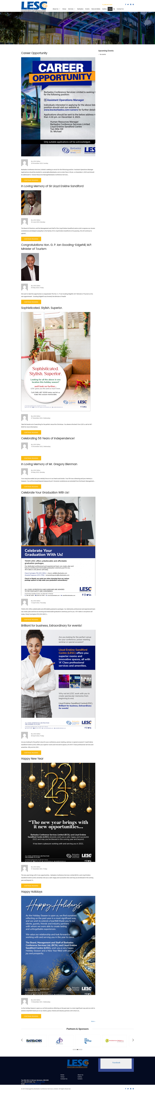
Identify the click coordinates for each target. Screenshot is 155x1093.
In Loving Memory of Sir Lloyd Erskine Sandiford (52, 186)
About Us (56, 9)
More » (93, 1021)
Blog (110, 9)
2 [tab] (74, 1049)
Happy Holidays (31, 892)
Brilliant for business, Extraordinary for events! (51, 625)
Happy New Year (32, 759)
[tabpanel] (37, 1041)
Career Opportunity (34, 53)
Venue (64, 9)
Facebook (116, 1062)
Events (87, 9)
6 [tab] (80, 1049)
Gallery (104, 9)
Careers (80, 1079)
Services (71, 9)
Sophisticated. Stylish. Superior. (41, 308)
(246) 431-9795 (40, 1082)
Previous (22, 1040)
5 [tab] (78, 1049)
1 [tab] (73, 1049)
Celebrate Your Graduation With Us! (45, 492)
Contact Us (120, 9)
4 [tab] (77, 1049)
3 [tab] (76, 1049)
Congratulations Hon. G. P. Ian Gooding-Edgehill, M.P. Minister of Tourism (56, 247)
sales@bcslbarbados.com (33, 1084)
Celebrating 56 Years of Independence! (48, 438)
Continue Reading (31, 180)
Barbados (80, 9)
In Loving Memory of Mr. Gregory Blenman (49, 464)
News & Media (95, 9)
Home (62, 1075)
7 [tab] (81, 1049)
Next (133, 1040)
